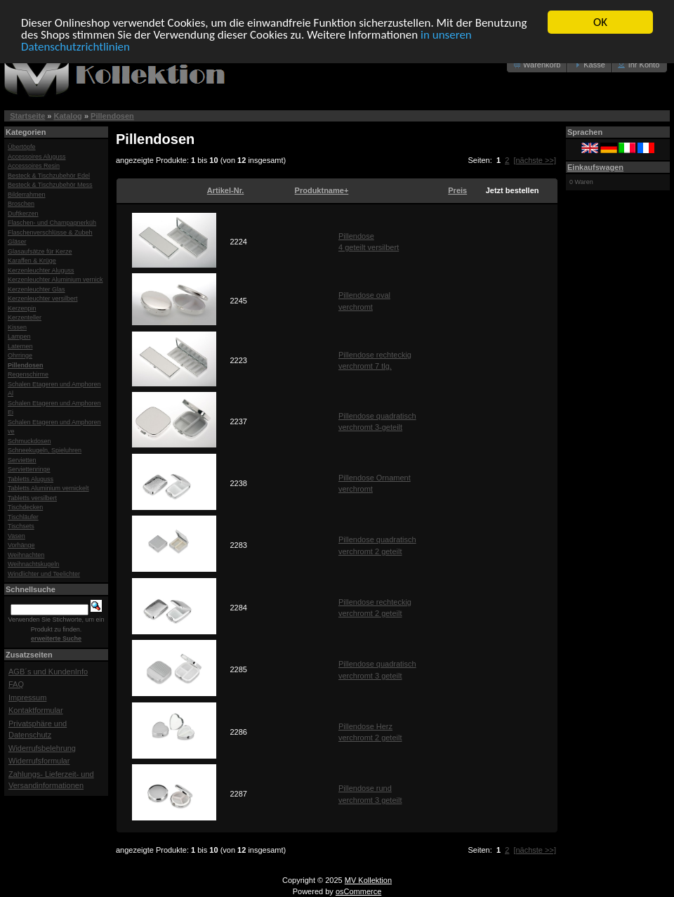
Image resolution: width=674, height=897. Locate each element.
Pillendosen (112, 116)
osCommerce (358, 891)
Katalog (68, 116)
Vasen (16, 535)
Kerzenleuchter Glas (36, 288)
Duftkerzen (23, 212)
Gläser (17, 241)
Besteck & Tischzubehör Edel (49, 174)
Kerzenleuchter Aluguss (41, 269)
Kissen (17, 326)
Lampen (19, 336)
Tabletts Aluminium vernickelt (48, 488)
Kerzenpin (22, 307)
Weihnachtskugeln (33, 564)
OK (600, 22)
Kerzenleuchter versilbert (43, 298)
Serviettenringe (29, 469)
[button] (537, 65)
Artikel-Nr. (225, 190)
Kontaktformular (35, 710)
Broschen (21, 203)
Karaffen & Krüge (32, 260)
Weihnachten (26, 554)
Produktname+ (322, 190)
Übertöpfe (22, 146)
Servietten (22, 459)
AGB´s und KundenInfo (48, 671)
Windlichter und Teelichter (44, 573)
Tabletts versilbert (32, 497)
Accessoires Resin (34, 165)
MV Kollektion (368, 880)
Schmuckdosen (29, 440)
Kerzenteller (24, 317)
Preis (457, 190)
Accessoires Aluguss (37, 155)
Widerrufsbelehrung (42, 747)
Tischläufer (23, 516)
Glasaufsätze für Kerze (40, 250)
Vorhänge (21, 545)
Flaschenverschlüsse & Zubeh (50, 231)
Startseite (27, 116)
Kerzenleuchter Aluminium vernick (55, 279)
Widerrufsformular (39, 761)
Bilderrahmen (27, 193)
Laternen (20, 345)
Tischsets (21, 526)
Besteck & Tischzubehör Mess (50, 184)
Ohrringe (20, 355)
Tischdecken (25, 507)
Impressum (27, 697)
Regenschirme (28, 374)
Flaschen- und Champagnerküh (52, 222)
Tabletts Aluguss (30, 478)
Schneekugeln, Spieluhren (44, 450)
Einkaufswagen (595, 166)
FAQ (16, 684)
